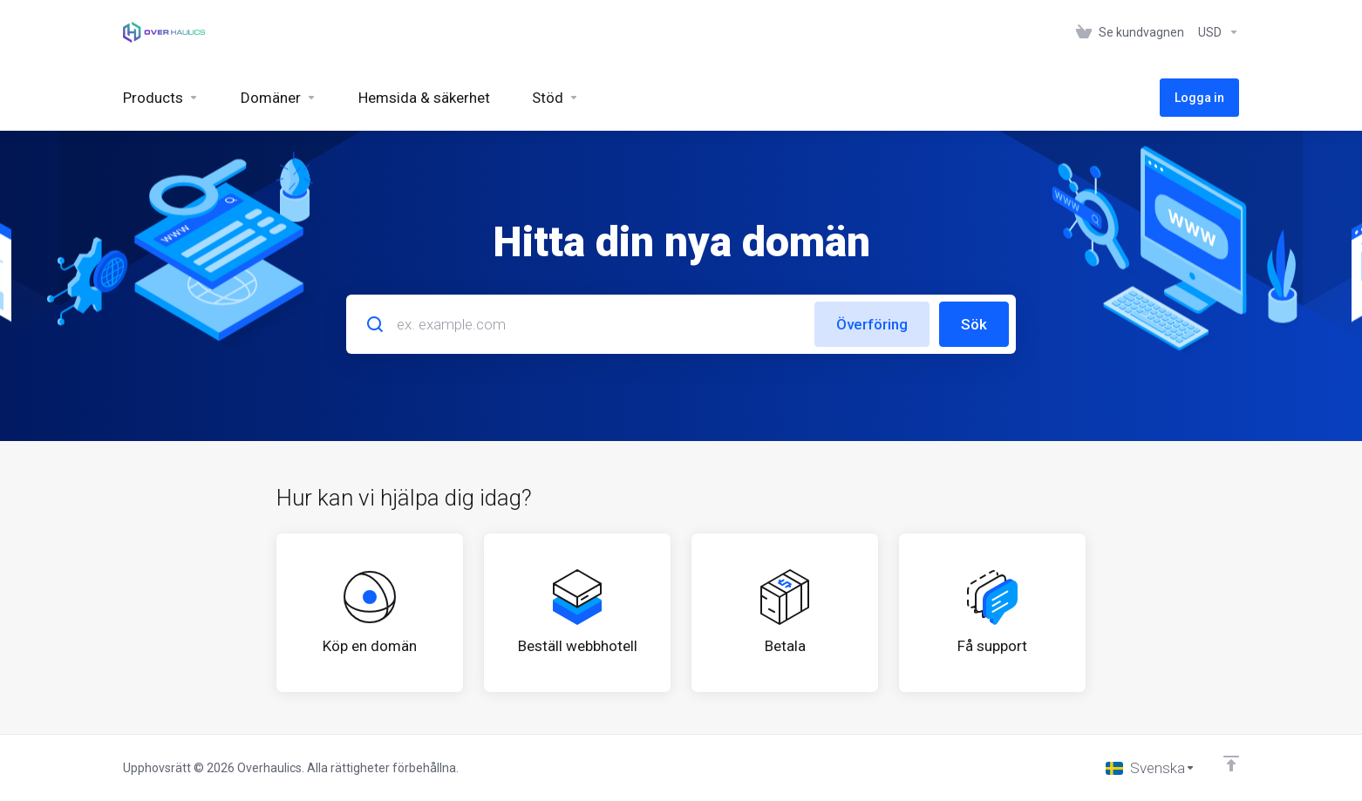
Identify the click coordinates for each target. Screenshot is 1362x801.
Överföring (872, 324)
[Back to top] (1231, 763)
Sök (974, 324)
